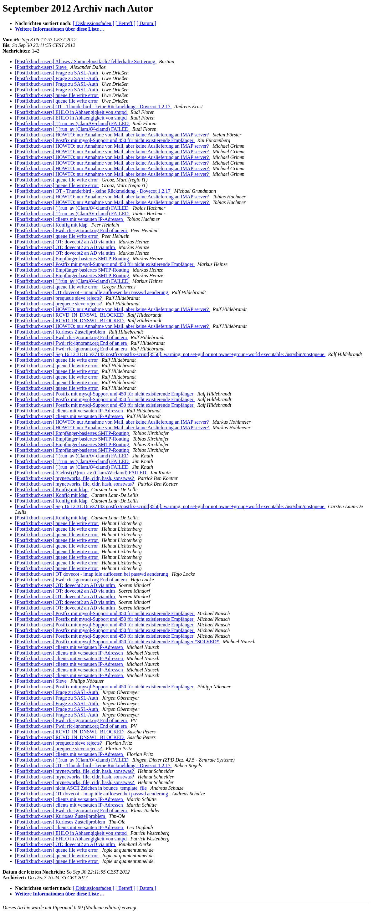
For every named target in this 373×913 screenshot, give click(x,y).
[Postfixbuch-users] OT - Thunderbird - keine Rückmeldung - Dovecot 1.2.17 (93, 106)
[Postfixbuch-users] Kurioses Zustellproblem (60, 331)
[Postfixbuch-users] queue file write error (57, 95)
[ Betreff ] (125, 23)
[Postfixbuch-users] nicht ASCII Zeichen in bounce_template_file (81, 788)
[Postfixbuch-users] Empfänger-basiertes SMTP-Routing (72, 258)
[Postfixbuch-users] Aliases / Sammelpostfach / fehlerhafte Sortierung (85, 61)
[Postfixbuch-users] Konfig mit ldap (52, 224)
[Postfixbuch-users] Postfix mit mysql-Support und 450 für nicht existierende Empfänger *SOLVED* (117, 641)
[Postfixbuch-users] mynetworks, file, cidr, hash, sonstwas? (75, 478)
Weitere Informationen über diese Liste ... (59, 29)
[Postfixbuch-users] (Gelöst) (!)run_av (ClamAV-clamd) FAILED (81, 472)
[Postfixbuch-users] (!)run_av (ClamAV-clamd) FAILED (72, 123)
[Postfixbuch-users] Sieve (41, 67)
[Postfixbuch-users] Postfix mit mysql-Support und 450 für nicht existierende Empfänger (105, 140)
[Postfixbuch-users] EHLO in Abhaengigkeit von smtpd (71, 112)
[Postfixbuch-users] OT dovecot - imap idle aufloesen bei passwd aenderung (92, 292)
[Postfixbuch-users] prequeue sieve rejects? (59, 298)
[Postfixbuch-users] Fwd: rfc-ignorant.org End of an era (71, 230)
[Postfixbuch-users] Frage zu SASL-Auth (57, 72)
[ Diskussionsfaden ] (93, 23)
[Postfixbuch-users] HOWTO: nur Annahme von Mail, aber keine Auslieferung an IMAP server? (112, 134)
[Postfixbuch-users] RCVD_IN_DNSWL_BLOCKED (70, 315)
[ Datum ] (146, 23)
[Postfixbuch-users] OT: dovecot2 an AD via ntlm (65, 241)
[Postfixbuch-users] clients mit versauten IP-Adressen (69, 219)
